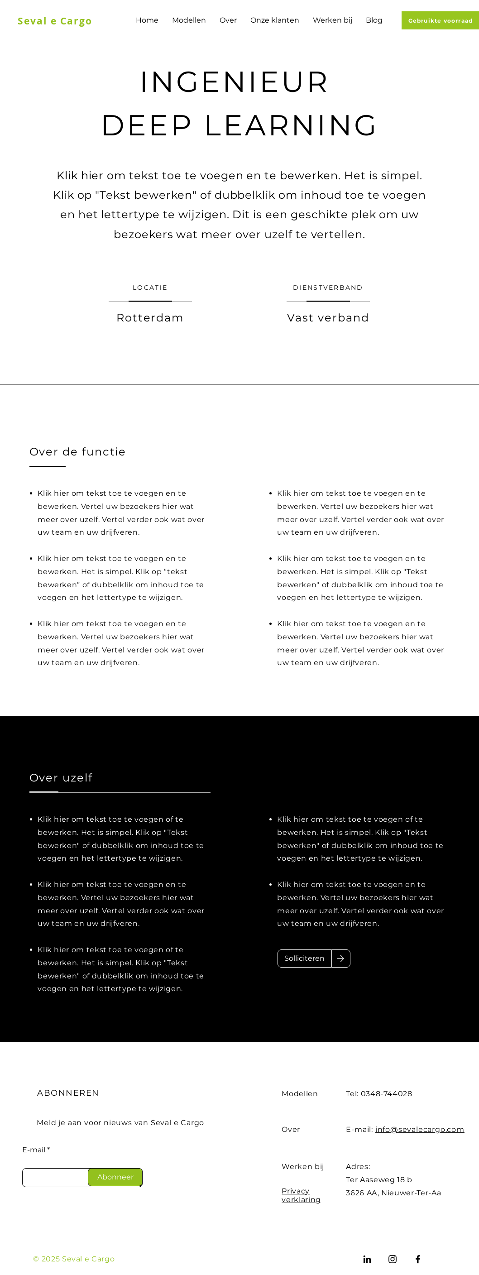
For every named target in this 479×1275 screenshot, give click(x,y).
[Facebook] (417, 1259)
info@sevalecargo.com (420, 1129)
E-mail (33, 1150)
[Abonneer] (115, 1177)
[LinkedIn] (367, 1259)
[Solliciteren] (305, 958)
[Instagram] (392, 1259)
